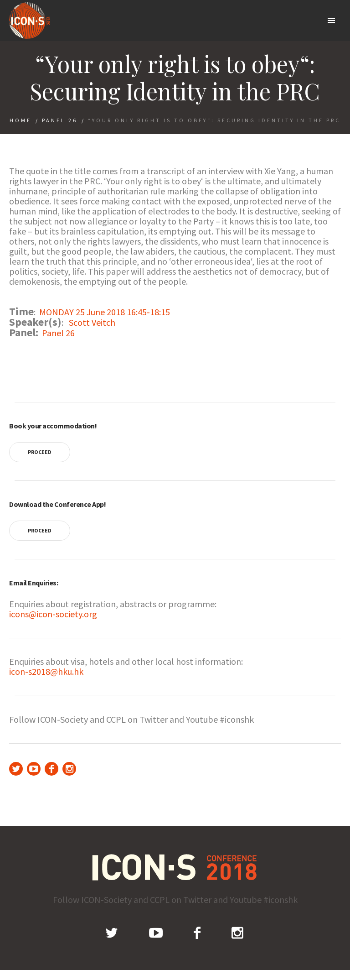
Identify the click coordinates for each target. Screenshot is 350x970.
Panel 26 (59, 120)
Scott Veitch (92, 322)
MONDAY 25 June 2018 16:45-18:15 (104, 312)
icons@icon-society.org (53, 614)
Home (20, 120)
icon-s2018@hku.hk (46, 671)
